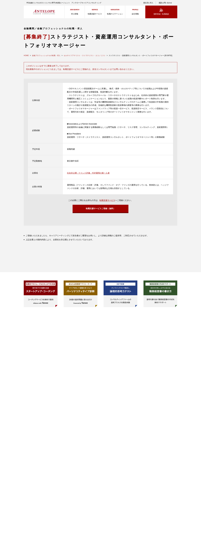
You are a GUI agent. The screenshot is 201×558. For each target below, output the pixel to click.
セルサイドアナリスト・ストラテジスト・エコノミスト (85, 55)
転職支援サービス (107, 200)
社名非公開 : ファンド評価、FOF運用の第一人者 (88, 173)
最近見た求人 (148, 3)
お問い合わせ (167, 3)
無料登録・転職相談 (161, 14)
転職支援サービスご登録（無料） (100, 209)
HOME (26, 55)
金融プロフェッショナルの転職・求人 (46, 55)
